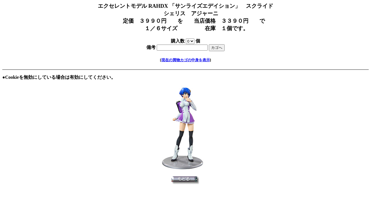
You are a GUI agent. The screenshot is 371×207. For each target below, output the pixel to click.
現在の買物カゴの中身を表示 (185, 60)
